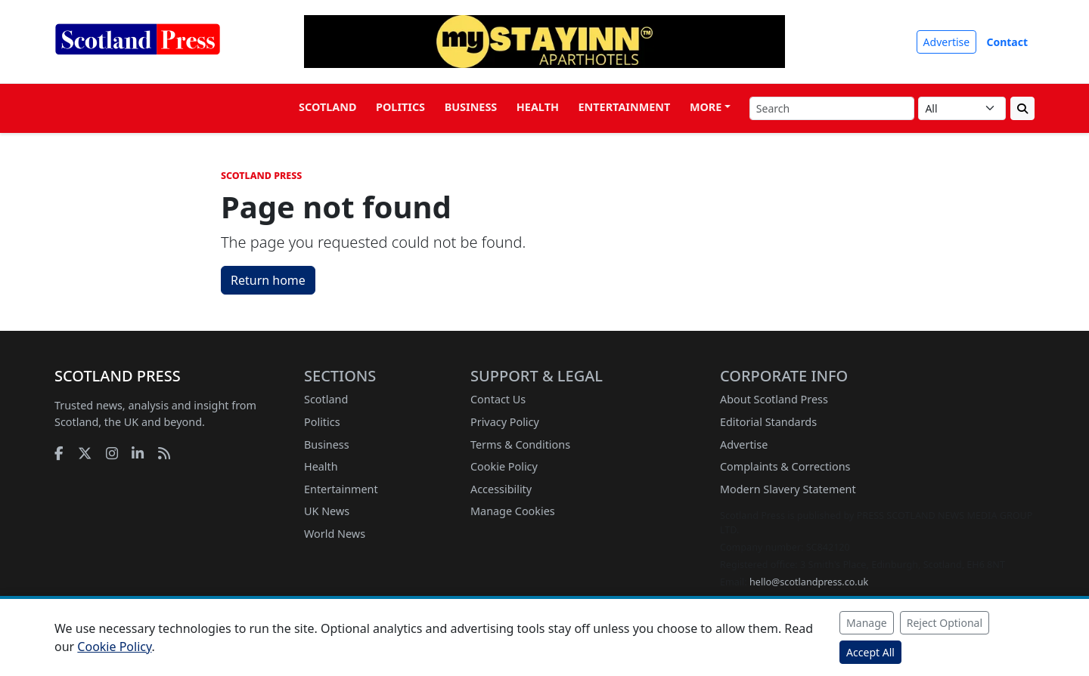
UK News (326, 511)
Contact (1007, 42)
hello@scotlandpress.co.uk (808, 582)
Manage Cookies (512, 511)
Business (471, 107)
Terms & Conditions (520, 444)
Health (538, 107)
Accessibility (501, 489)
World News (334, 533)
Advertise (946, 42)
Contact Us (498, 399)
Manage (866, 623)
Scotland (327, 107)
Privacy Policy (504, 422)
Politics (400, 107)
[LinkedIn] (138, 452)
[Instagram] (112, 452)
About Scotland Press (774, 399)
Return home (268, 280)
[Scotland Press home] (137, 51)
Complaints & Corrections (785, 466)
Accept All (870, 652)
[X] (85, 452)
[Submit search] (1022, 108)
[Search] (831, 108)
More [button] (705, 107)
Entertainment (625, 107)
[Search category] (962, 108)
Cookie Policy (504, 466)
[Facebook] (59, 452)
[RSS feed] (164, 452)
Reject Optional (944, 623)
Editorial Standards (768, 422)
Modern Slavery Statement (788, 489)
